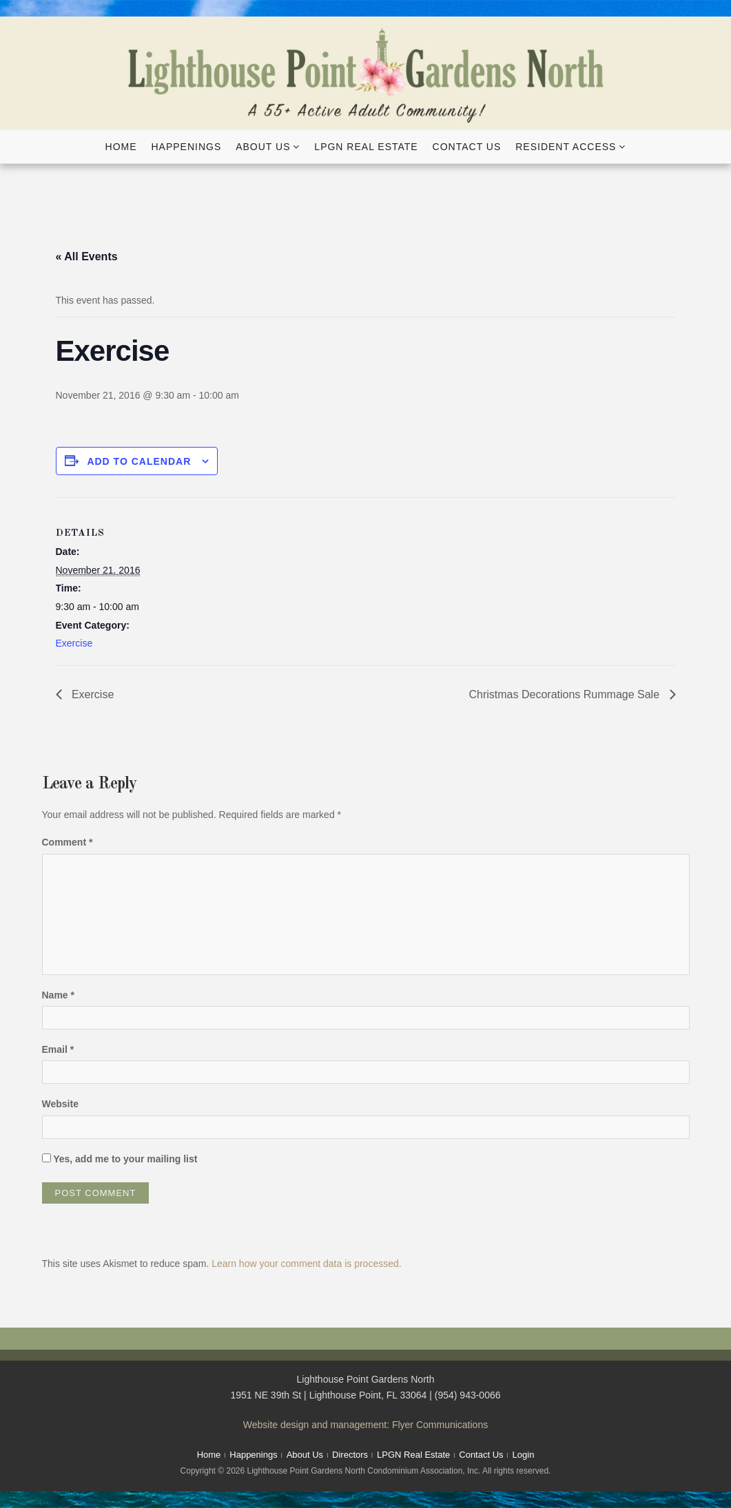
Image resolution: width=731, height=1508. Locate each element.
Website (60, 1103)
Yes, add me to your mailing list (120, 1158)
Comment (67, 842)
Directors (350, 1454)
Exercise (74, 643)
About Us (263, 146)
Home (121, 146)
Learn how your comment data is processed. (306, 1263)
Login (524, 1454)
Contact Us (467, 146)
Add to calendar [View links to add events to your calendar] (139, 461)
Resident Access (565, 146)
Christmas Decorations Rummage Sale (566, 694)
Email (58, 1049)
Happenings (186, 146)
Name (58, 995)
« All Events (87, 256)
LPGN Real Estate (366, 146)
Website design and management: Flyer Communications (365, 1424)
